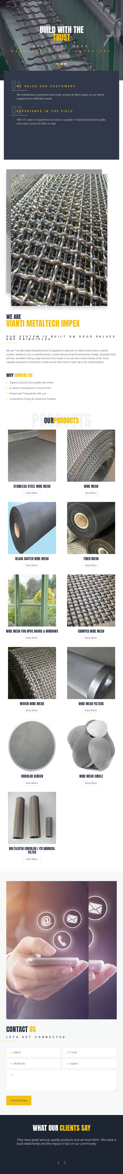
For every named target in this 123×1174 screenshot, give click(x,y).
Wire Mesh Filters (91, 703)
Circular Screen (32, 776)
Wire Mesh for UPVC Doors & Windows (32, 631)
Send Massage (18, 1100)
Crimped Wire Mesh (91, 631)
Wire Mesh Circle (91, 776)
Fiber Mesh (91, 558)
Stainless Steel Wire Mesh (31, 486)
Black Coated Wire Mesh (32, 558)
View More (32, 493)
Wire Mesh (91, 486)
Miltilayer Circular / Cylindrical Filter (32, 850)
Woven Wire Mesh (32, 703)
